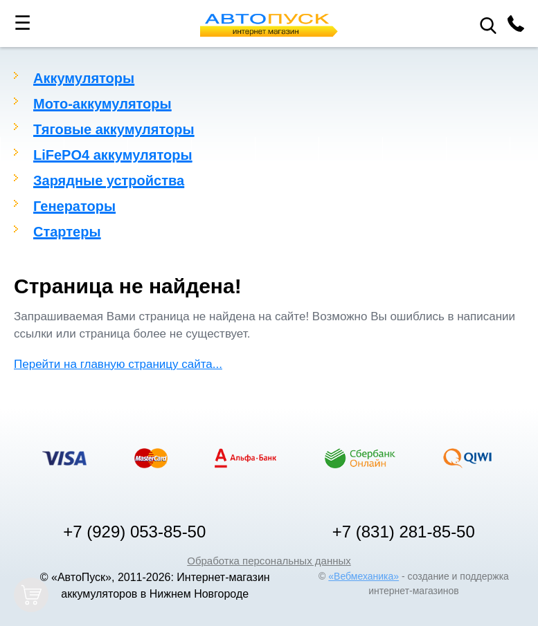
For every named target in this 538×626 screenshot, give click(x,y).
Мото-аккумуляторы (102, 103)
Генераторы (74, 206)
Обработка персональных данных (269, 560)
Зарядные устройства (108, 180)
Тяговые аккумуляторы (114, 129)
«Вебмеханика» (363, 576)
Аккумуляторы (83, 78)
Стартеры (67, 231)
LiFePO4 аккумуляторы (112, 155)
